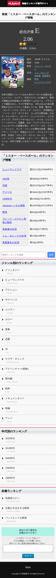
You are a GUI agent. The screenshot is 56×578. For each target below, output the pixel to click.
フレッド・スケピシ (42, 67)
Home (27, 567)
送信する (28, 556)
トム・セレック (41, 73)
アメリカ (7, 192)
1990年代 (7, 199)
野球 (36, 79)
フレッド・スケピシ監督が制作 (14, 221)
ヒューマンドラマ (42, 82)
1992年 (6, 179)
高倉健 (37, 76)
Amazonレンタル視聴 (13, 205)
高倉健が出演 (9, 229)
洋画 (4, 185)
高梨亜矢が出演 (10, 242)
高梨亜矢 (46, 76)
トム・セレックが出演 (14, 236)
